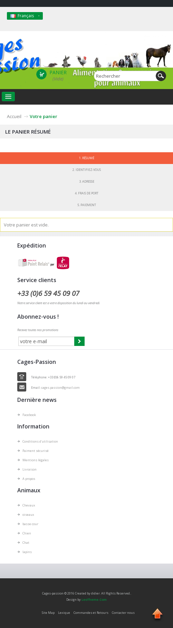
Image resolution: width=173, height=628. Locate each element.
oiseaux (28, 514)
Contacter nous (123, 612)
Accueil (14, 116)
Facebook (29, 415)
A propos (28, 478)
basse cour (30, 524)
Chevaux (28, 505)
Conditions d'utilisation (40, 441)
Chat (25, 542)
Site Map (48, 612)
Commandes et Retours (91, 612)
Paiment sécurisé (35, 450)
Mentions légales (35, 460)
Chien (26, 533)
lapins (27, 552)
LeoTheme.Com (94, 599)
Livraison (29, 469)
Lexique (64, 612)
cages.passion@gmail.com (60, 387)
